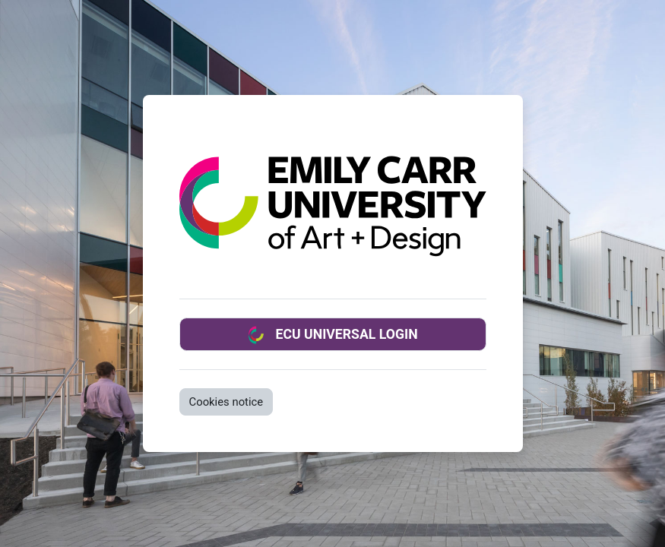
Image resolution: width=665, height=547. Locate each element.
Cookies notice (226, 402)
